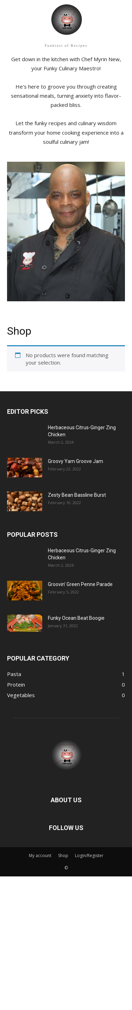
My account (40, 855)
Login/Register (89, 855)
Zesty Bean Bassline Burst (77, 495)
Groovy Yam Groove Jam (75, 461)
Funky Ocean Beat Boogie (76, 618)
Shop (63, 855)
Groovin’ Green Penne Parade (80, 584)
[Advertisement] (66, 942)
